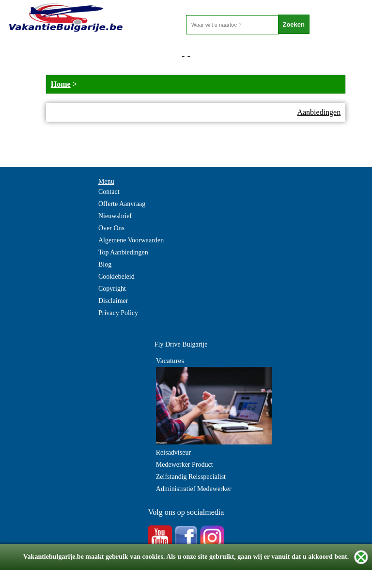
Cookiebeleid (116, 276)
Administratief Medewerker (194, 488)
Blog (104, 264)
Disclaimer (113, 300)
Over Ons (111, 228)
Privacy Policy (118, 313)
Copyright (112, 288)
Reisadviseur (173, 452)
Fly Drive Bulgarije (181, 344)
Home (61, 84)
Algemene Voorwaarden (131, 240)
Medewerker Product (184, 464)
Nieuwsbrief (115, 216)
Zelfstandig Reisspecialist (191, 476)
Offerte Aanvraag (121, 203)
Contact (109, 191)
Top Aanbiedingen (123, 252)
